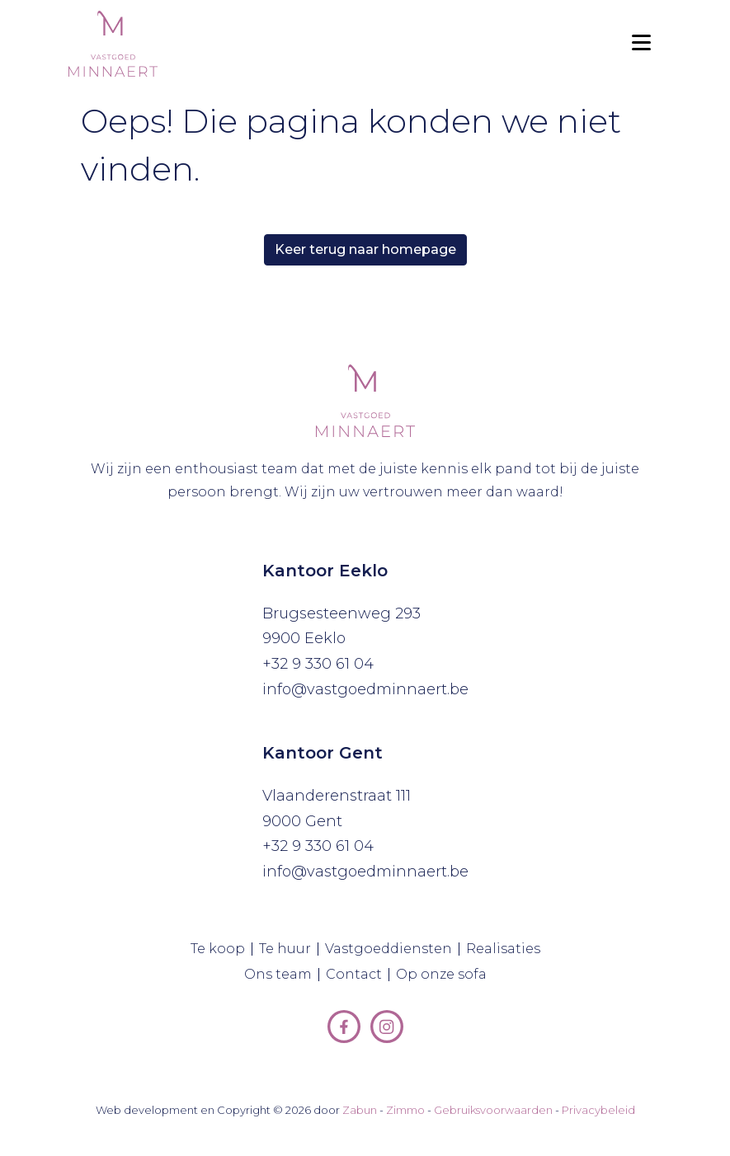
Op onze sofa (444, 974)
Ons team (281, 974)
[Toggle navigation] (640, 43)
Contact (357, 974)
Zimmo (405, 1109)
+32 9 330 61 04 (318, 664)
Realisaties (506, 949)
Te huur (288, 949)
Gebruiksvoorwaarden (493, 1109)
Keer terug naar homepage (365, 249)
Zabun (359, 1109)
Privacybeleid (598, 1109)
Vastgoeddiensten (392, 949)
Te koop (221, 949)
